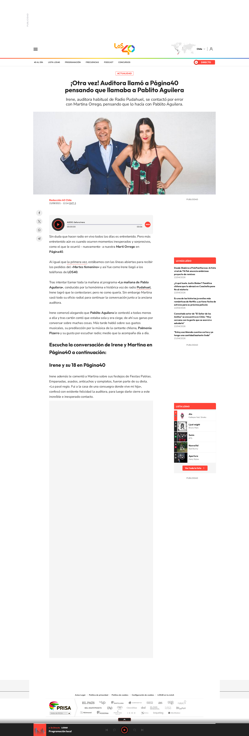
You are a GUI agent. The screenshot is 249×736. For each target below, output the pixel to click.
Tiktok (105, 673)
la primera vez (77, 262)
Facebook (39, 213)
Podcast (108, 62)
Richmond (86, 712)
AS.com (159, 703)
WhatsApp (39, 230)
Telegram (39, 239)
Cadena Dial (143, 707)
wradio (119, 707)
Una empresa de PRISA (60, 705)
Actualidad (124, 73)
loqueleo (158, 712)
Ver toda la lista (193, 468)
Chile (199, 49)
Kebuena (178, 707)
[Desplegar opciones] (148, 224)
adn (169, 703)
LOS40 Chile (124, 49)
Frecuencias (92, 62)
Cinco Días (131, 707)
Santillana (118, 703)
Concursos (124, 62)
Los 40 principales (103, 703)
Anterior (107, 730)
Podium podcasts (117, 712)
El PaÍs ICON (131, 712)
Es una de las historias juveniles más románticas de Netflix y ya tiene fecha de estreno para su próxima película (195, 301)
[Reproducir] (58, 224)
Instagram (111, 673)
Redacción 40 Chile (60, 200)
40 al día (38, 62)
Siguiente (142, 730)
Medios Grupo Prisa (60, 713)
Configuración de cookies (143, 695)
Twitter (39, 221)
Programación (73, 62)
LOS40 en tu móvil (166, 695)
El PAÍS (88, 703)
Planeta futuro (167, 707)
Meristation (174, 712)
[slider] (124, 723)
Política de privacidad (98, 695)
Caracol (181, 703)
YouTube (118, 673)
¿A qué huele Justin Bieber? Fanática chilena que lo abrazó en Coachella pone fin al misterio (194, 286)
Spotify (137, 673)
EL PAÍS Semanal (155, 707)
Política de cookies (120, 695)
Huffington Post (92, 707)
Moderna (102, 712)
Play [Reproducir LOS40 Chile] (124, 730)
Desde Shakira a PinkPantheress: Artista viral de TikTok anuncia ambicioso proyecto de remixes (195, 271)
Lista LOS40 (54, 62)
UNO (110, 707)
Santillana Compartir (135, 703)
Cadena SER (149, 703)
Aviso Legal (80, 695)
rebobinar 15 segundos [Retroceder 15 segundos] (114, 730)
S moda (144, 712)
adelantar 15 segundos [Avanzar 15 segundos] (135, 730)
